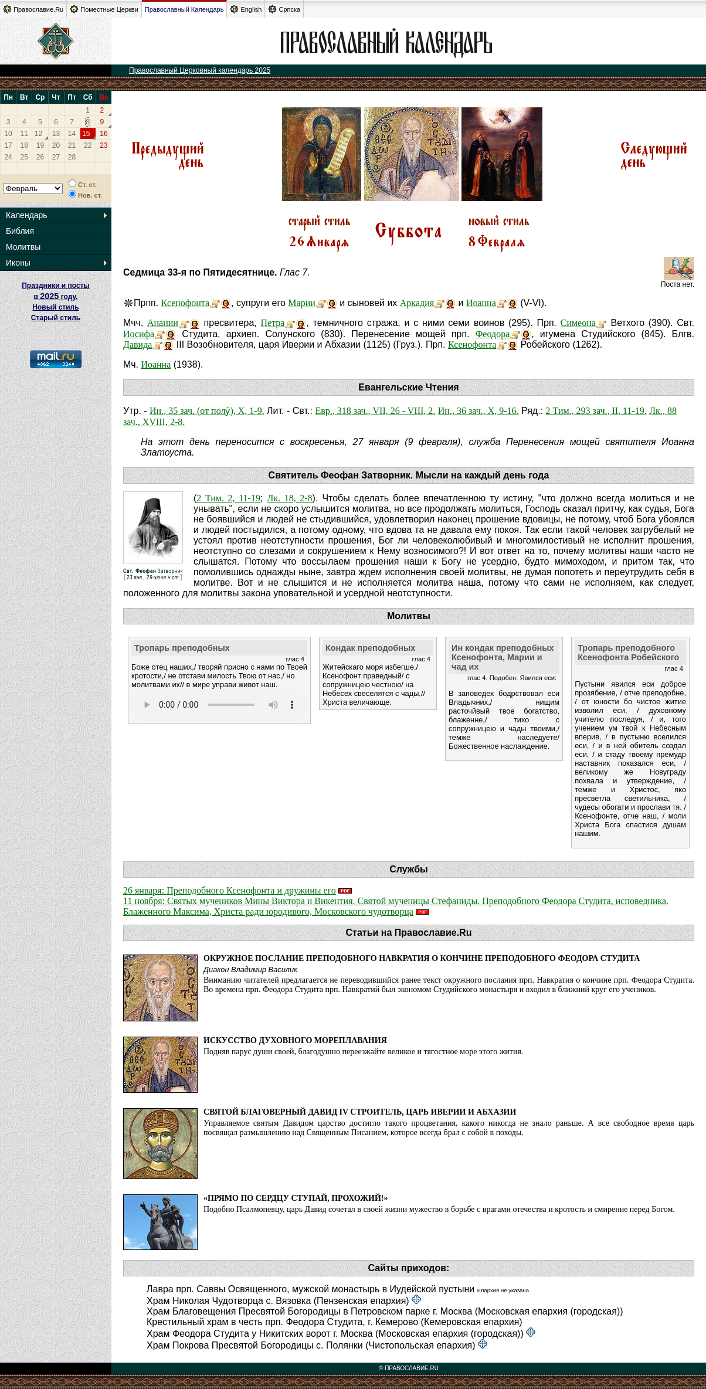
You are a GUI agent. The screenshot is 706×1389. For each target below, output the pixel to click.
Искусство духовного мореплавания (295, 1040)
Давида (137, 344)
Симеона (578, 323)
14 (72, 134)
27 (56, 157)
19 (40, 145)
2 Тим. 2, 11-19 (228, 498)
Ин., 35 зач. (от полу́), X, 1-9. (207, 411)
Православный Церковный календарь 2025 (199, 70)
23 (103, 145)
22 (87, 145)
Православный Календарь (184, 9)
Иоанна (481, 303)
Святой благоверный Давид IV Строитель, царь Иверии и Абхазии (359, 1112)
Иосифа (138, 334)
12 (38, 134)
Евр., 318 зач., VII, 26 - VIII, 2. (375, 411)
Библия (20, 231)
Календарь (26, 215)
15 (86, 134)
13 (56, 134)
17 (8, 145)
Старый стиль (55, 318)
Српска (284, 9)
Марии (301, 303)
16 (103, 134)
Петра (273, 323)
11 (24, 134)
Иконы (18, 262)
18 (24, 145)
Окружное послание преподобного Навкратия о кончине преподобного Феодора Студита (421, 958)
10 (8, 134)
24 (8, 157)
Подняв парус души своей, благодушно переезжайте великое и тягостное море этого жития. (363, 1051)
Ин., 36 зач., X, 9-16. (478, 411)
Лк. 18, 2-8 (289, 498)
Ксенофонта (185, 303)
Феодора (493, 334)
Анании (162, 323)
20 (56, 145)
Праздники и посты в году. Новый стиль (56, 296)
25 (24, 157)
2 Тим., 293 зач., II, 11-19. (596, 411)
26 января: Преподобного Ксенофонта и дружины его (229, 890)
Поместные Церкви (104, 9)
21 (72, 145)
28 (72, 157)
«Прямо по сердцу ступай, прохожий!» (295, 1198)
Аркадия (417, 303)
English (246, 9)
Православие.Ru (33, 9)
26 (40, 157)
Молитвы (23, 247)
